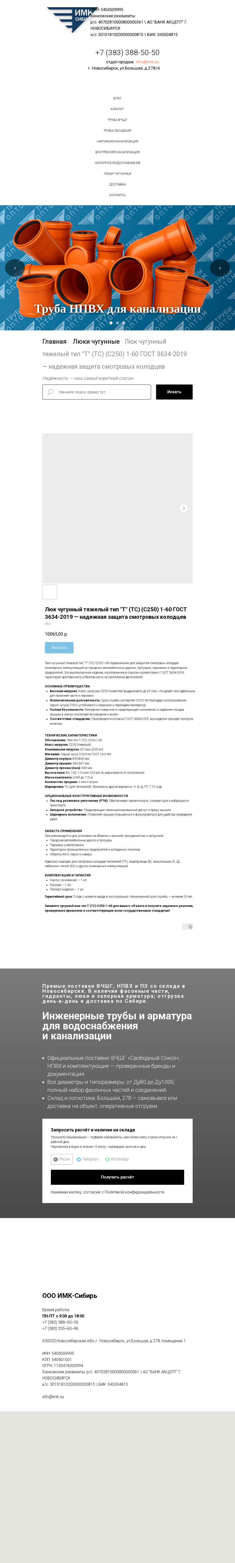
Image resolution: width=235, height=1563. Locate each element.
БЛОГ (117, 98)
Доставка (117, 184)
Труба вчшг (118, 120)
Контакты (117, 195)
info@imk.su (147, 61)
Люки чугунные (117, 173)
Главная (54, 341)
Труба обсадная (117, 130)
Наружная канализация (117, 141)
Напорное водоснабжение (118, 163)
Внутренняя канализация (117, 152)
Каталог (117, 109)
